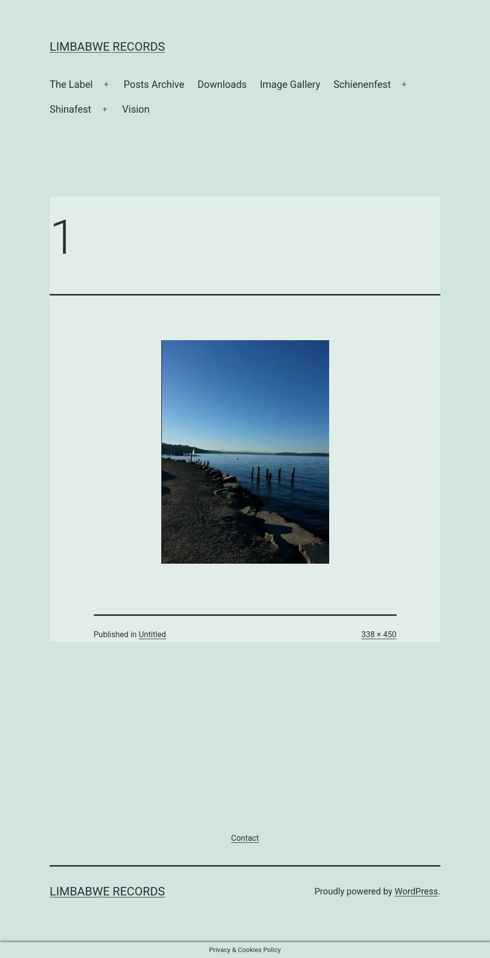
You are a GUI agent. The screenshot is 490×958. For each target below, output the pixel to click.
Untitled (152, 634)
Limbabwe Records (107, 47)
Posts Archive (154, 84)
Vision (135, 109)
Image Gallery (290, 84)
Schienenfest (362, 84)
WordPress (416, 891)
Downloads (222, 84)
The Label (71, 84)
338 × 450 (378, 634)
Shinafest (70, 109)
